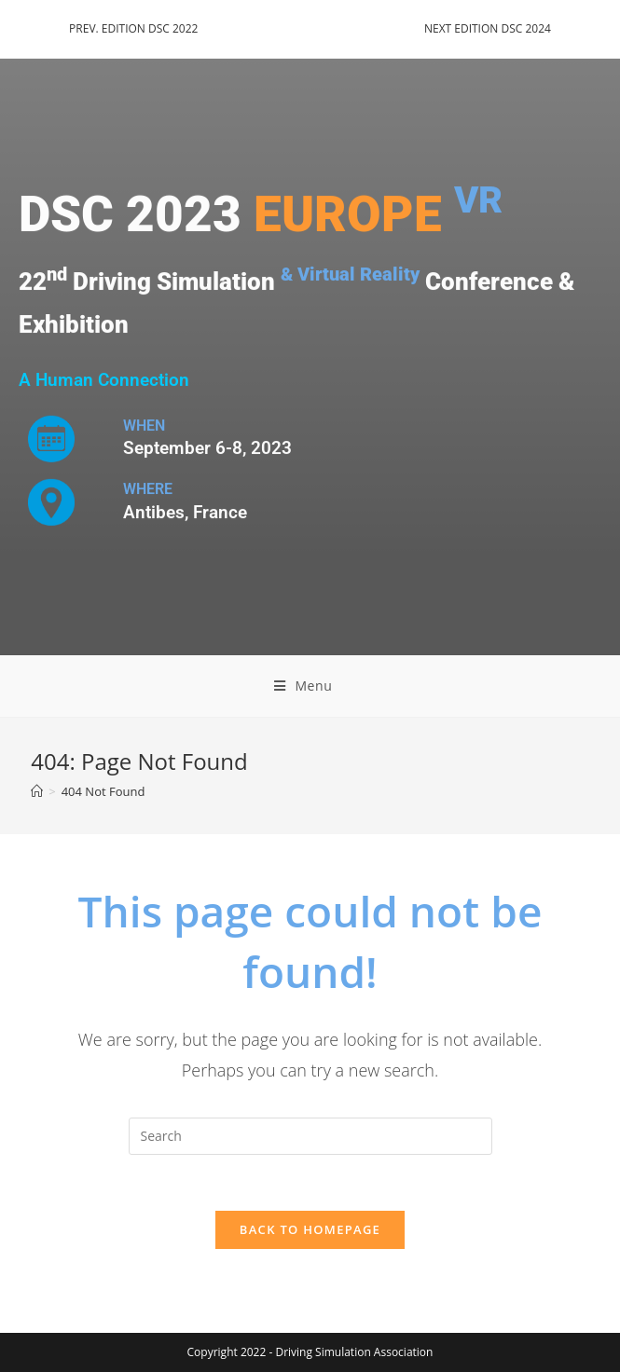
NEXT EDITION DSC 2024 (487, 28)
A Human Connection (104, 379)
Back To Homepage (310, 1229)
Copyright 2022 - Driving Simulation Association (310, 1352)
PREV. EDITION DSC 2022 (133, 28)
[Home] (37, 791)
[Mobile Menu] (310, 686)
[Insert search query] (310, 1136)
